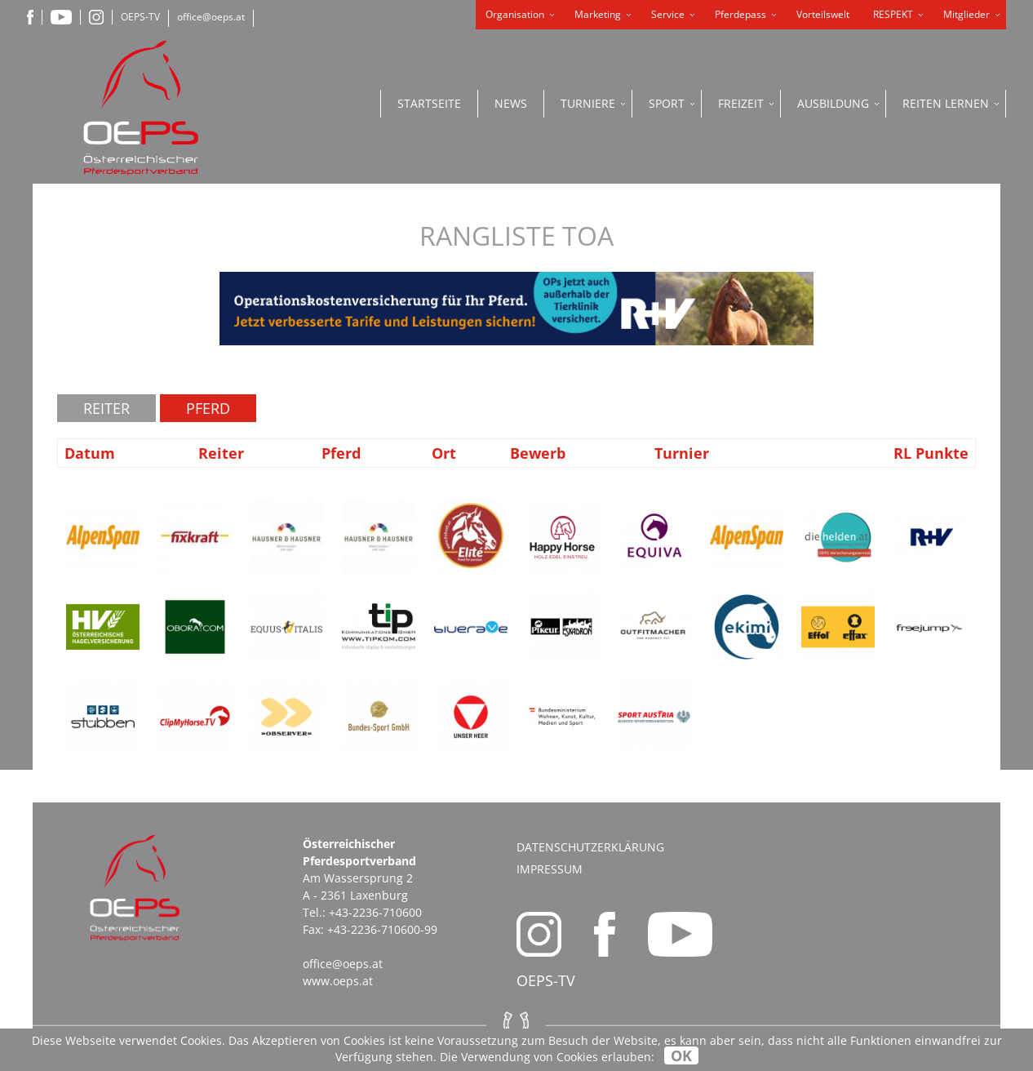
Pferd (208, 408)
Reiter (106, 408)
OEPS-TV (140, 17)
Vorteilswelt (822, 14)
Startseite (429, 103)
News (510, 103)
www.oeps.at (338, 981)
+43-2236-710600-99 (382, 929)
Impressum (549, 869)
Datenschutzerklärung (590, 847)
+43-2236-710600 (375, 912)
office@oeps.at (211, 17)
